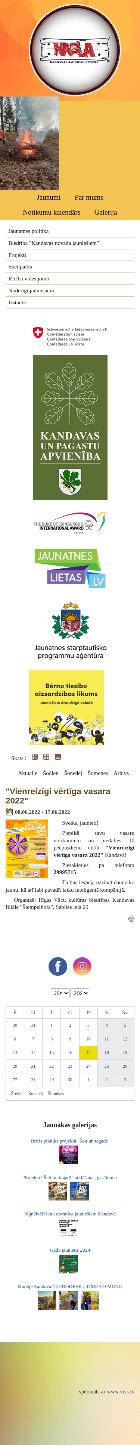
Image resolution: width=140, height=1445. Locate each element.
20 (15, 1066)
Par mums (89, 197)
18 (107, 1052)
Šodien (51, 773)
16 (70, 1052)
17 (88, 1052)
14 (33, 1052)
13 (15, 1052)
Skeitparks (20, 267)
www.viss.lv (120, 1392)
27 (15, 1079)
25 (107, 1066)
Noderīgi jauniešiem (31, 290)
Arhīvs (121, 773)
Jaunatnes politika (29, 231)
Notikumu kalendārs (51, 212)
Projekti (18, 255)
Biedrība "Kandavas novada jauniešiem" (54, 243)
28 (33, 1079)
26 (125, 1066)
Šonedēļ (73, 773)
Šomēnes (98, 773)
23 (70, 1066)
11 (107, 1039)
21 (33, 1066)
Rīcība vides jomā (29, 279)
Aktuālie (27, 773)
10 (88, 1039)
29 (51, 1079)
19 (125, 1052)
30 (15, 1025)
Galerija (105, 212)
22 (51, 1066)
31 (33, 1025)
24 (88, 1066)
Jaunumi (49, 197)
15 (51, 1052)
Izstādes (18, 302)
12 (125, 1039)
